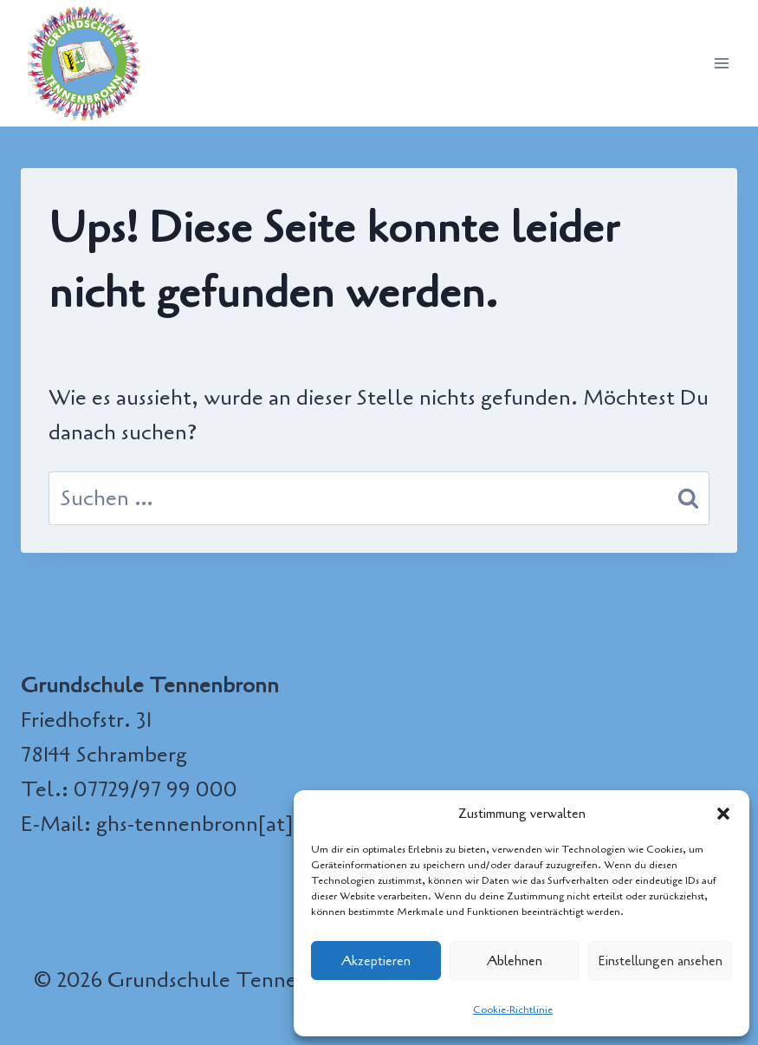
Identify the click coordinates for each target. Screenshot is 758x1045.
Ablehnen (514, 961)
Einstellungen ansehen (660, 961)
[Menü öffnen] (721, 62)
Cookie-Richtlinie (513, 1009)
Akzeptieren (376, 961)
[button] (723, 813)
